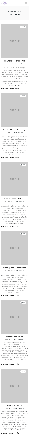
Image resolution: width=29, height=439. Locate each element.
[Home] (10, 12)
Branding (11, 154)
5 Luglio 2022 (9, 132)
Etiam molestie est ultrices (14, 199)
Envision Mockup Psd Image (14, 130)
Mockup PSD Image (14, 405)
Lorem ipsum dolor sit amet (14, 268)
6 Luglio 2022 (9, 64)
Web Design (17, 154)
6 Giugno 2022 (9, 339)
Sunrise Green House (14, 337)
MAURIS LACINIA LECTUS (14, 61)
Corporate (11, 85)
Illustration (17, 85)
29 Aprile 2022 (9, 408)
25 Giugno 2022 (9, 201)
